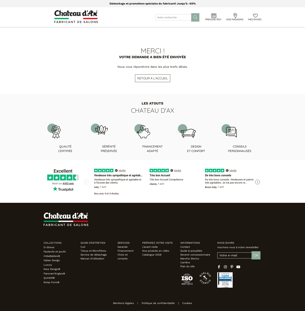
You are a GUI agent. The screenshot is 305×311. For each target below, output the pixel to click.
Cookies (190, 303)
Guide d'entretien (93, 242)
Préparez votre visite (157, 242)
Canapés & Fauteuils (70, 31)
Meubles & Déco (103, 31)
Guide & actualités (191, 250)
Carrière (185, 262)
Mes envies (254, 19)
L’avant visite (150, 246)
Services (123, 242)
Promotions (130, 31)
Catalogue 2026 (151, 254)
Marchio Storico (189, 258)
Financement (125, 250)
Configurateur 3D (181, 31)
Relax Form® (52, 282)
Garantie (122, 246)
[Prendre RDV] (213, 15)
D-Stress (49, 247)
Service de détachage (94, 254)
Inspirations (215, 31)
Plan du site (187, 266)
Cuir (83, 246)
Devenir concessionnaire (195, 254)
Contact (185, 246)
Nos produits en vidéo (155, 250)
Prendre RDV (213, 19)
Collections (52, 242)
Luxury (48, 264)
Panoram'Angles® (54, 273)
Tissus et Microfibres (93, 250)
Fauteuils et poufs (55, 251)
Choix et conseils (122, 256)
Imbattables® (52, 256)
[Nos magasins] (235, 15)
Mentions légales (120, 303)
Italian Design (52, 260)
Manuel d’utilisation (92, 258)
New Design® (52, 269)
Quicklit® (49, 277)
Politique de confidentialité (158, 303)
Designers (153, 31)
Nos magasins (234, 19)
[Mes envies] (255, 15)
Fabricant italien (244, 31)
